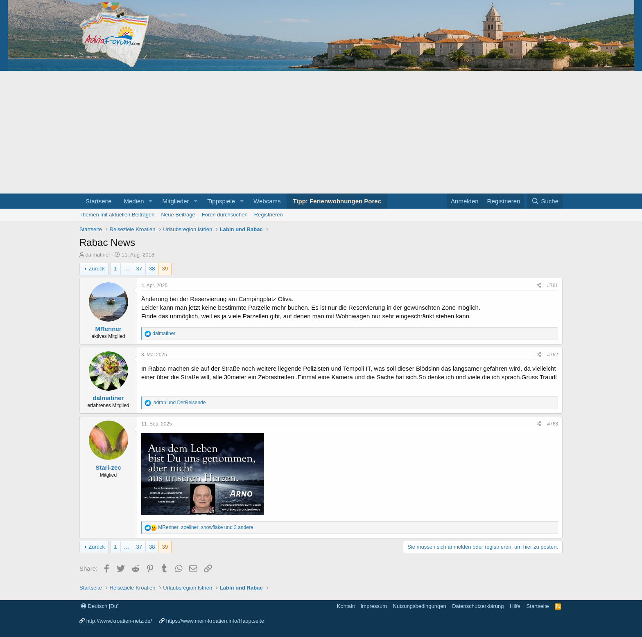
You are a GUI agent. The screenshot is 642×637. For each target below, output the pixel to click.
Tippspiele (221, 201)
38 (152, 269)
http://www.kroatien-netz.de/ (119, 621)
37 (139, 269)
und (179, 402)
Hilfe (515, 606)
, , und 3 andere (205, 527)
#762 (552, 355)
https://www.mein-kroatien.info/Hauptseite (215, 621)
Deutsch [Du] (100, 606)
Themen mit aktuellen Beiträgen (117, 215)
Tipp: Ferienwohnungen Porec (337, 201)
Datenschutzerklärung (478, 606)
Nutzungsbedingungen (419, 606)
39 (164, 269)
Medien (134, 201)
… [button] (126, 269)
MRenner (108, 328)
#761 (552, 285)
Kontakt (346, 606)
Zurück (96, 269)
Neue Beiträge (178, 215)
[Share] (539, 285)
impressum (374, 606)
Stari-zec (108, 467)
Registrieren (268, 215)
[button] (150, 201)
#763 (552, 424)
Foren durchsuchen (225, 215)
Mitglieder (175, 201)
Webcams (266, 201)
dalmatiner (98, 255)
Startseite (98, 201)
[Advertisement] (321, 132)
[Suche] (545, 201)
